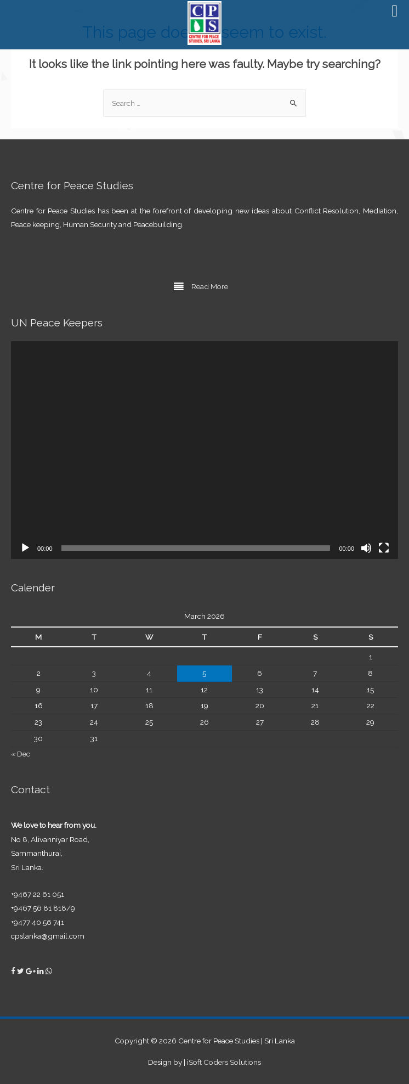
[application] (204, 450)
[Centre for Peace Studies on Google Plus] (31, 971)
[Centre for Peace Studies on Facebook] (14, 971)
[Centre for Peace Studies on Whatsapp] (49, 971)
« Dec (20, 753)
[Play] (25, 548)
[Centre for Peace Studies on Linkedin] (41, 971)
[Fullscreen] (383, 548)
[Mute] (366, 548)
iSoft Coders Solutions (224, 1062)
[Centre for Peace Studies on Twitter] (21, 971)
